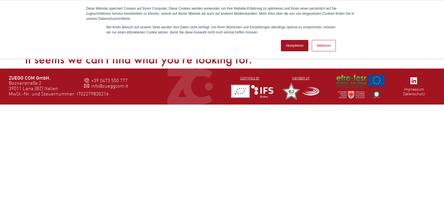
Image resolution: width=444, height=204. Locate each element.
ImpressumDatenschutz (414, 91)
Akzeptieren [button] (295, 46)
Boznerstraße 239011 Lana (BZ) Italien (33, 86)
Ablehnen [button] (324, 46)
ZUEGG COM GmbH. (30, 78)
